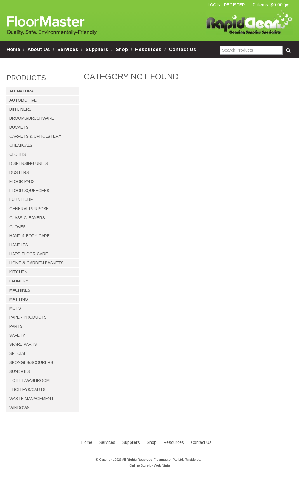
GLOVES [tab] (17, 226)
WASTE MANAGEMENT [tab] (31, 398)
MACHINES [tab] (19, 290)
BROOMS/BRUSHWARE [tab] (31, 118)
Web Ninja (162, 465)
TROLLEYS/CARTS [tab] (27, 389)
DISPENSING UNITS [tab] (28, 163)
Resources (148, 49)
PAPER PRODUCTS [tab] (28, 317)
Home (13, 49)
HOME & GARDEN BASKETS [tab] (36, 263)
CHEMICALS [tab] (20, 145)
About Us (38, 49)
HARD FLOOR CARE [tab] (28, 254)
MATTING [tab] (18, 299)
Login (214, 5)
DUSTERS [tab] (19, 172)
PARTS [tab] (16, 326)
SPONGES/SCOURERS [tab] (31, 362)
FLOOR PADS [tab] (22, 181)
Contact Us (182, 49)
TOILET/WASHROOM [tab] (29, 380)
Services (67, 49)
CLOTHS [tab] (17, 154)
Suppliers (97, 49)
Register (234, 5)
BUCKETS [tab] (19, 127)
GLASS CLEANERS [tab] (27, 217)
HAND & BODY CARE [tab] (29, 235)
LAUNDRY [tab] (18, 281)
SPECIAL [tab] (17, 353)
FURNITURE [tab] (21, 199)
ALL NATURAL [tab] (22, 91)
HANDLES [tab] (18, 244)
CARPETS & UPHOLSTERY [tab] (35, 136)
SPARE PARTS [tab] (23, 344)
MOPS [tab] (15, 308)
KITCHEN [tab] (18, 272)
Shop (122, 49)
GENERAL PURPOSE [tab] (29, 208)
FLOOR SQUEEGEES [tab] (29, 190)
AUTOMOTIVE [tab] (23, 100)
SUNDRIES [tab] (19, 371)
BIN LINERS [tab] (20, 109)
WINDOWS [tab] (19, 407)
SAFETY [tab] (17, 335)
